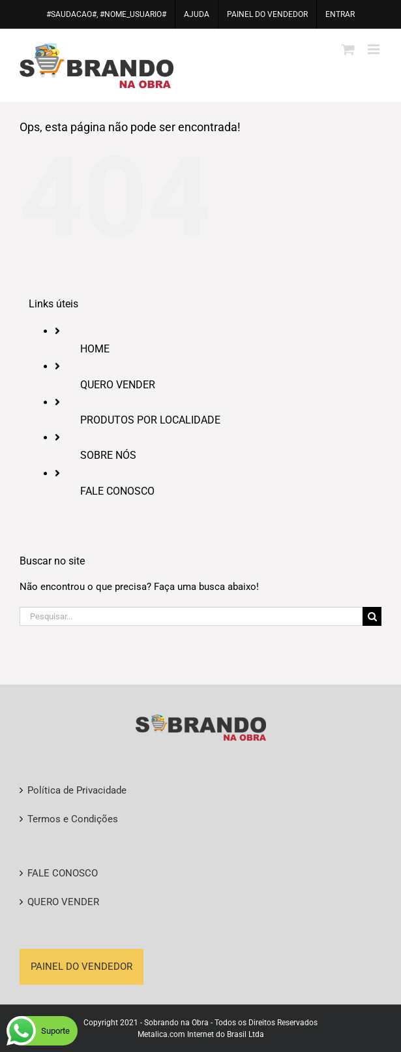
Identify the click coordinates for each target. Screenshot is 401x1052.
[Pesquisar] (372, 616)
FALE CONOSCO (117, 491)
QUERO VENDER (117, 385)
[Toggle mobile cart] (348, 49)
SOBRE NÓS (108, 455)
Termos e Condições (72, 819)
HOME (95, 349)
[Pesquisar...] (191, 616)
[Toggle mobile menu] (374, 49)
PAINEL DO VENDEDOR (81, 966)
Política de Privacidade (76, 790)
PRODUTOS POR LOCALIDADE (150, 420)
